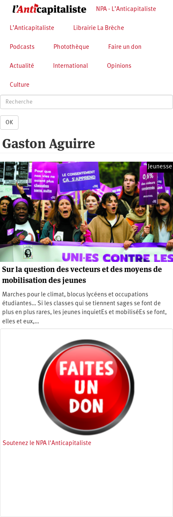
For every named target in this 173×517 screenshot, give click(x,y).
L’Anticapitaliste (32, 28)
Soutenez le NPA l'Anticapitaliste (47, 443)
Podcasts (22, 47)
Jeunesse (160, 167)
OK (9, 122)
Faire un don (124, 47)
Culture (19, 85)
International (70, 66)
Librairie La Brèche (98, 28)
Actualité (22, 66)
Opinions (119, 66)
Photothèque (71, 47)
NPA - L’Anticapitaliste (126, 9)
